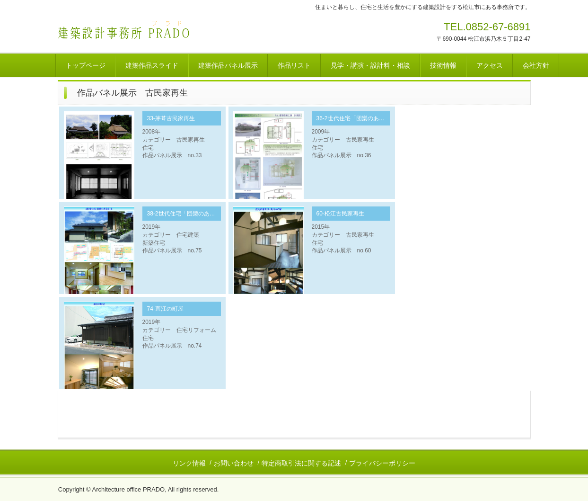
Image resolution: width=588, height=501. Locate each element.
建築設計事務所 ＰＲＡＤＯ (124, 30)
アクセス (489, 65)
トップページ (85, 65)
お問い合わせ (234, 463)
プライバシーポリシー (382, 463)
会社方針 (536, 65)
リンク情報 (189, 463)
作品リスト (294, 65)
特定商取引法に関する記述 (301, 463)
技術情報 (443, 65)
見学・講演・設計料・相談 (370, 65)
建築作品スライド (151, 65)
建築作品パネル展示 (228, 65)
